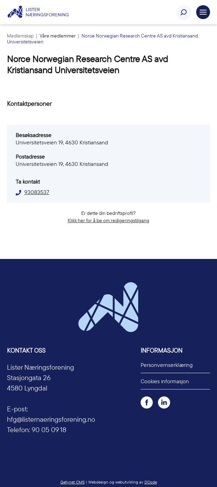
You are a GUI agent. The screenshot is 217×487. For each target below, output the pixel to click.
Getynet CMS (72, 482)
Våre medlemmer (58, 36)
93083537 (36, 191)
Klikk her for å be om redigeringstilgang (108, 220)
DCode (150, 482)
